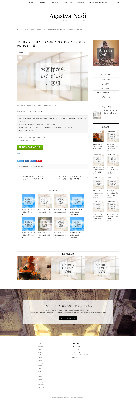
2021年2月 (40, 379)
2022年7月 (40, 355)
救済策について (105, 97)
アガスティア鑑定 (67, 2)
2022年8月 (40, 352)
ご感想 (34, 166)
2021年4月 (40, 374)
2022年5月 (40, 357)
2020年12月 (41, 384)
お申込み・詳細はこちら (68, 318)
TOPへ (19, 154)
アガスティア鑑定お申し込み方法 (106, 92)
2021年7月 (40, 365)
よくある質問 (41, 2)
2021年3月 (40, 376)
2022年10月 (41, 346)
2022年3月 (40, 363)
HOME (31, 2)
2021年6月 (40, 368)
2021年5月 (40, 371)
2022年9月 (40, 349)
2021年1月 (40, 382)
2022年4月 (40, 360)
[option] (34, 268)
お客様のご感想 (53, 2)
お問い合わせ (80, 2)
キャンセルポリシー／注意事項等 (98, 2)
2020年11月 (41, 387)
